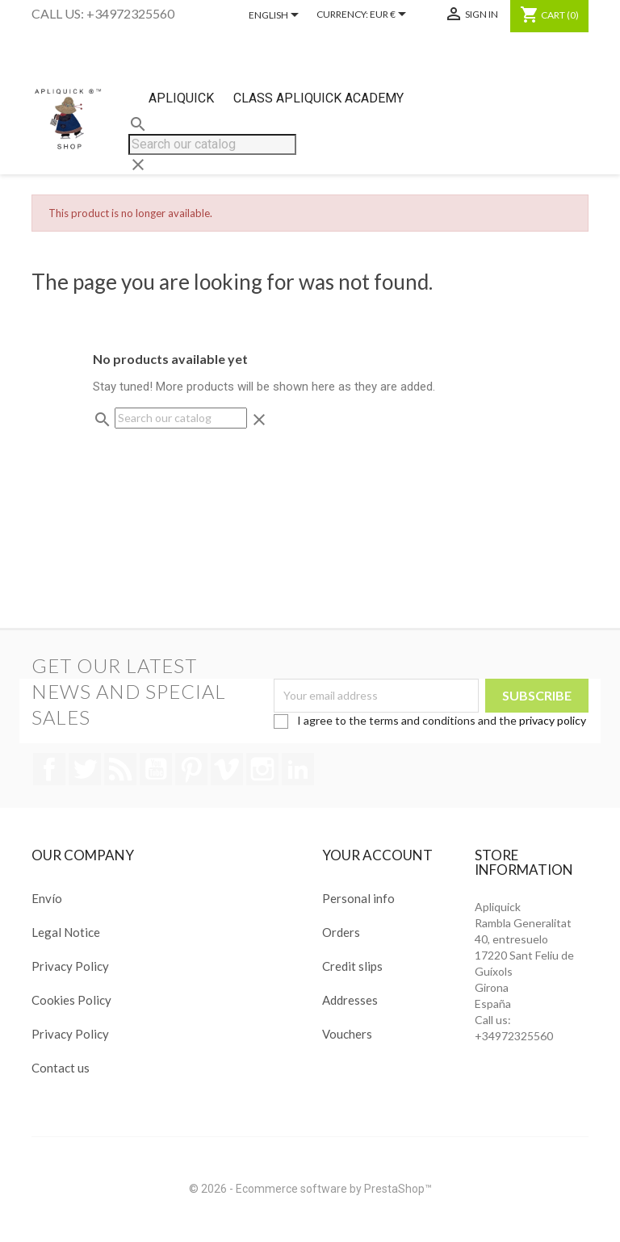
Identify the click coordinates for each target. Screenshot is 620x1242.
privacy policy (552, 720)
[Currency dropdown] (391, 15)
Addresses (350, 1000)
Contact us (60, 1067)
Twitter (85, 769)
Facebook (49, 769)
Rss (120, 769)
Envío (46, 898)
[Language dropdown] (276, 16)
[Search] (212, 144)
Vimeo (227, 769)
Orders (341, 932)
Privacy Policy (70, 966)
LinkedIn (298, 769)
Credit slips (352, 966)
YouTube (156, 769)
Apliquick (181, 98)
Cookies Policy (71, 1000)
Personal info (358, 898)
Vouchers (347, 1034)
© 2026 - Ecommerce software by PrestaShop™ (310, 1188)
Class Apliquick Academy (318, 98)
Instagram (262, 769)
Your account (377, 855)
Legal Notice (65, 932)
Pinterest (191, 769)
